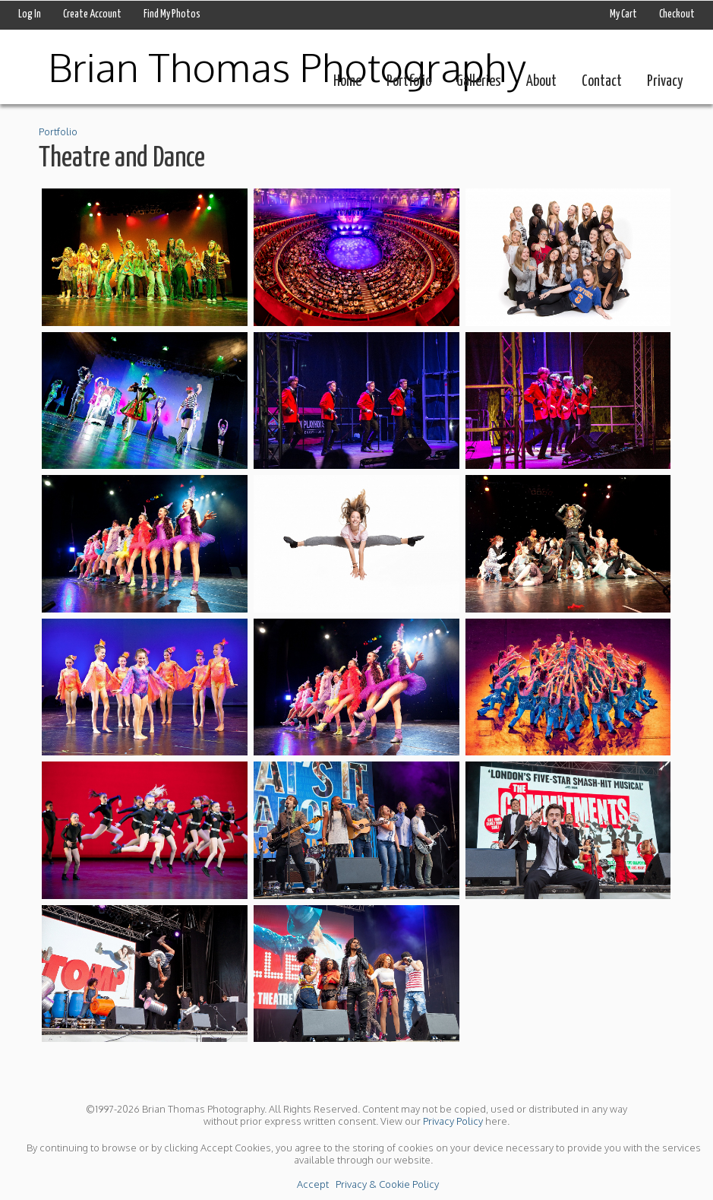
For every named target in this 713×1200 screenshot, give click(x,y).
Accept (313, 1184)
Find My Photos (172, 14)
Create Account (92, 14)
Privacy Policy (453, 1121)
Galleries (478, 81)
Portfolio (408, 81)
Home (347, 81)
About (541, 81)
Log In (29, 14)
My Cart (624, 14)
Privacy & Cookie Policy (387, 1184)
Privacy (665, 81)
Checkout (677, 14)
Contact (602, 81)
